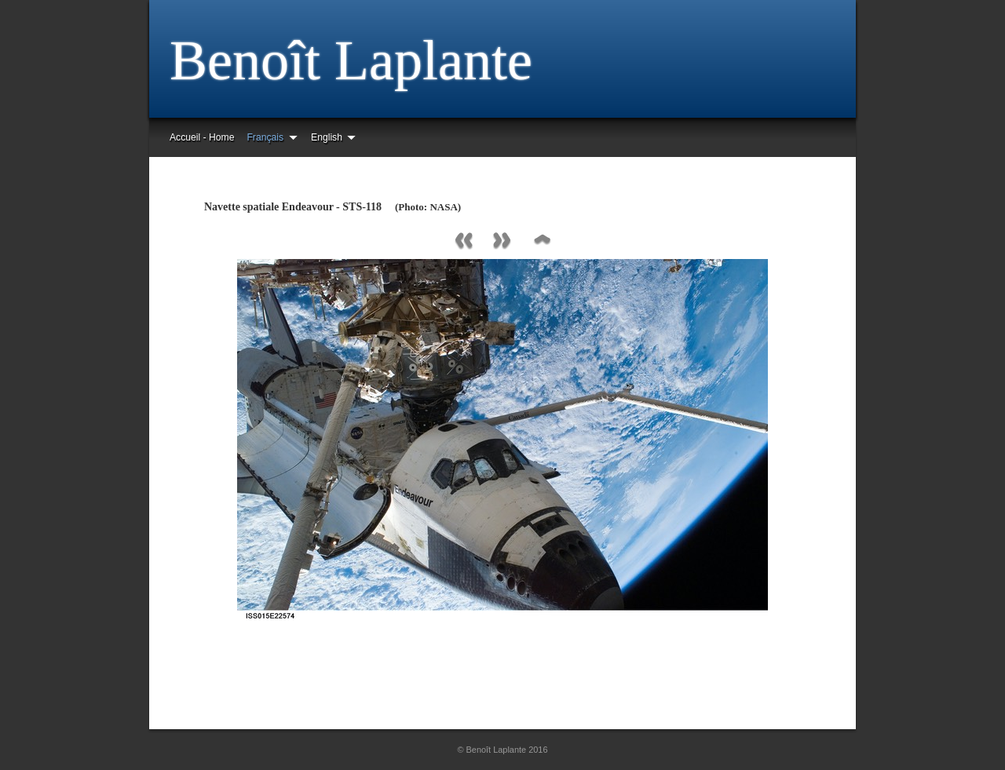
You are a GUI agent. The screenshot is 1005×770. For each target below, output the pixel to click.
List (541, 241)
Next (502, 241)
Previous (463, 241)
